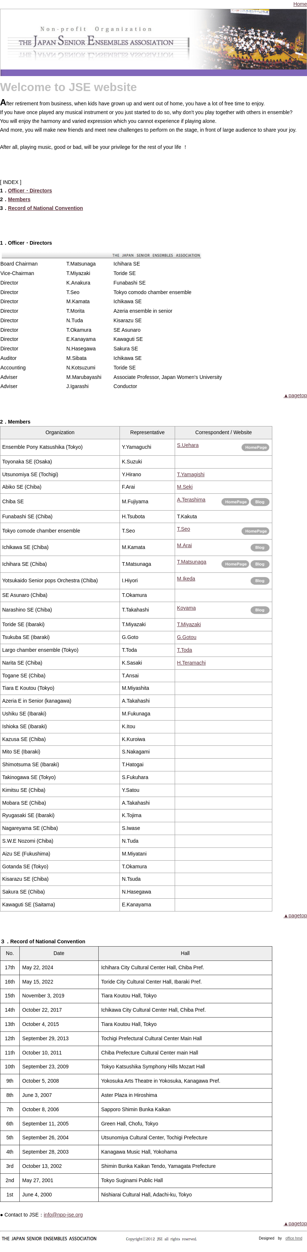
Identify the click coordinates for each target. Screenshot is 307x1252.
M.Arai (184, 545)
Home (300, 4)
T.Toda (184, 650)
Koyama (186, 608)
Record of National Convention (45, 208)
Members (19, 199)
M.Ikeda (186, 579)
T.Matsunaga (191, 562)
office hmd (293, 1238)
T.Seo (183, 529)
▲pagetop (295, 395)
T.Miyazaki (189, 624)
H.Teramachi (191, 663)
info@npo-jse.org (63, 1215)
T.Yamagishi (190, 474)
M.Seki (185, 487)
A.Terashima (191, 500)
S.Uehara (187, 445)
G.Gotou (186, 637)
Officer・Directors (30, 190)
